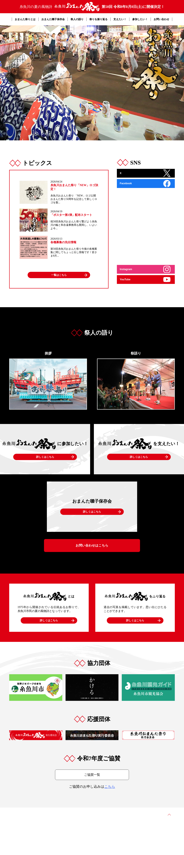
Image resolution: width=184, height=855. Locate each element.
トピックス (117, 813)
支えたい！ (119, 19)
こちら (109, 786)
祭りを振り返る (98, 19)
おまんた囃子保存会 (53, 19)
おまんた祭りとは (25, 19)
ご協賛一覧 (92, 774)
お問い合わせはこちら (92, 545)
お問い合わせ (161, 19)
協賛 (127, 813)
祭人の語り (77, 19)
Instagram (126, 269)
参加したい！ (140, 19)
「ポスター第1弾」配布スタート (71, 214)
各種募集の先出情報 (63, 242)
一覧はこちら (59, 275)
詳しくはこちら (45, 456)
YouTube (125, 279)
